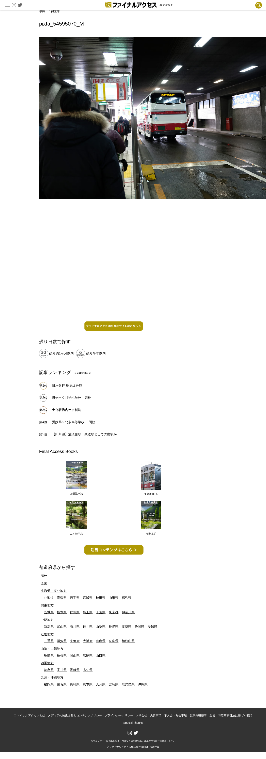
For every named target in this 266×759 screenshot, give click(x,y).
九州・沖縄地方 (52, 677)
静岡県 (139, 626)
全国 (44, 583)
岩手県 (75, 597)
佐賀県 (62, 684)
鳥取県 (49, 655)
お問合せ (141, 715)
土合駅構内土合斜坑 (66, 410)
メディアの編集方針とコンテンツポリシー (75, 715)
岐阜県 (126, 626)
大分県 (100, 684)
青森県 (62, 597)
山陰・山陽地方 (52, 648)
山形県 (113, 597)
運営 (212, 715)
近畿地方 (47, 634)
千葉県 (100, 612)
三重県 (49, 641)
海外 (44, 575)
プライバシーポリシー (119, 715)
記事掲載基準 (198, 715)
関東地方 (47, 605)
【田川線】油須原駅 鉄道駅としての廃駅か (84, 434)
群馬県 (75, 612)
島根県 (62, 655)
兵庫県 (100, 641)
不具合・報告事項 (175, 715)
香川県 (62, 670)
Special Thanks (133, 722)
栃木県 (62, 612)
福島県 (126, 597)
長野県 (113, 626)
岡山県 (75, 655)
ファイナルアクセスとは (29, 715)
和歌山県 (128, 641)
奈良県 (113, 641)
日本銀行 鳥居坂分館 (67, 385)
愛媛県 (75, 670)
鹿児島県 (128, 684)
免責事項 (155, 715)
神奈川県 (128, 612)
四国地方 (47, 663)
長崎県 (75, 684)
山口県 (100, 655)
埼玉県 (88, 612)
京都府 (75, 641)
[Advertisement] (113, 290)
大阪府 (88, 641)
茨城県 (49, 612)
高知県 (88, 670)
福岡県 (49, 684)
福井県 (88, 626)
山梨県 (100, 626)
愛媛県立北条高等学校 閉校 (73, 422)
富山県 (62, 626)
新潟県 (49, 626)
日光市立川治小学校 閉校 (71, 397)
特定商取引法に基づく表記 (235, 715)
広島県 (88, 655)
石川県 (75, 626)
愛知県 (152, 626)
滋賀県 (62, 641)
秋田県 (100, 597)
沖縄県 (143, 684)
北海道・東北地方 (54, 591)
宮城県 (88, 597)
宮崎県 (113, 684)
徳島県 (49, 670)
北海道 (49, 597)
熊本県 (88, 684)
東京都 (113, 612)
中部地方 (47, 620)
